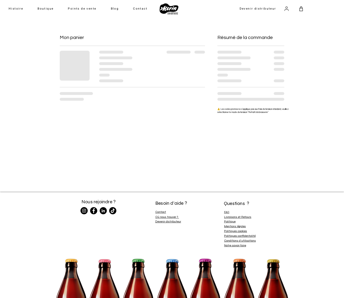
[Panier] (301, 8)
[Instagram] (84, 210)
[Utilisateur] (286, 8)
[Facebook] (93, 210)
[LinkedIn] (103, 210)
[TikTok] (112, 210)
